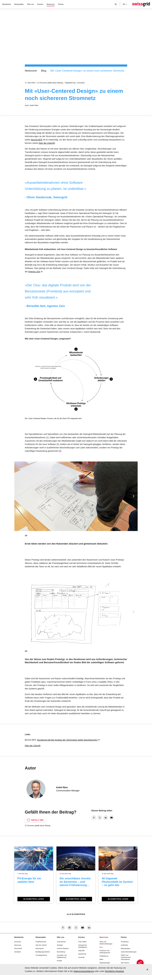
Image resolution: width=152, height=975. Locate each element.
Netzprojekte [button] (19, 4)
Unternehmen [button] (61, 942)
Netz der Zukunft (46, 143)
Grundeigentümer (41, 955)
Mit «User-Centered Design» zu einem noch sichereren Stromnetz (87, 70)
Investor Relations (63, 948)
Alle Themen (125, 963)
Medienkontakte (105, 963)
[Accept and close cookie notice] (147, 969)
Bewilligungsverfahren (43, 952)
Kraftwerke (124, 945)
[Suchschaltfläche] (116, 4)
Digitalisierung (70, 83)
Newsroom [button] (51, 4)
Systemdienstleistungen (128, 952)
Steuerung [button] (17, 945)
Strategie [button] (60, 945)
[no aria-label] (93, 817)
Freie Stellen (82, 942)
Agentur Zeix (34, 271)
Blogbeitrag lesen (33, 899)
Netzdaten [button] (17, 952)
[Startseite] (141, 4)
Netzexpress (40, 948)
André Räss (34, 105)
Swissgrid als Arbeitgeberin (82, 946)
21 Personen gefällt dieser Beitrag (50, 83)
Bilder (101, 959)
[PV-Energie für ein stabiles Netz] (33, 874)
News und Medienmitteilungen (106, 943)
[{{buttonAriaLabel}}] (137, 961)
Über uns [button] (30, 4)
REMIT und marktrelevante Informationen (126, 957)
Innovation (81, 83)
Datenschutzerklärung (84, 971)
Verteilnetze (125, 942)
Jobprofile (81, 950)
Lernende (81, 957)
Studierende (82, 954)
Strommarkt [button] (18, 948)
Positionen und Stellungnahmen (105, 952)
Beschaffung (61, 952)
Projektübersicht (41, 942)
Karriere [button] (40, 4)
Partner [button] (61, 4)
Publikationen (104, 956)
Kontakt (59, 961)
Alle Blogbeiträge (76, 914)
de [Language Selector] (125, 4)
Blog (43, 70)
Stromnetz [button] (17, 942)
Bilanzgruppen (125, 948)
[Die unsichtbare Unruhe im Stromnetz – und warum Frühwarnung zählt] (75, 874)
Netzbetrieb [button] (6, 4)
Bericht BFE (36, 140)
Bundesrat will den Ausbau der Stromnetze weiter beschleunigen (67, 740)
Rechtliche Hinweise (114, 971)
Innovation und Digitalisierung (62, 956)
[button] (133, 496)
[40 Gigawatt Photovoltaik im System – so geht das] (118, 874)
